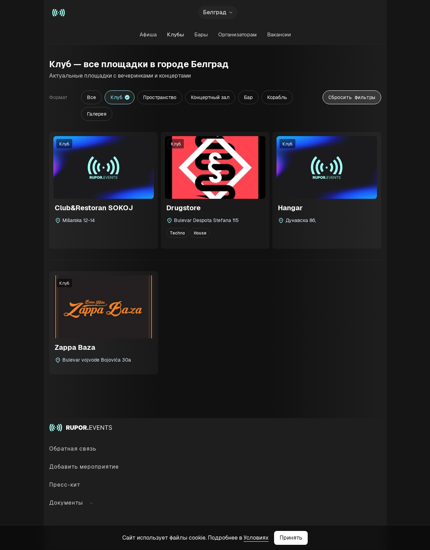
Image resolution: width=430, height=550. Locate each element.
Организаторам (237, 34)
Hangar (290, 207)
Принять (291, 537)
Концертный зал (210, 97)
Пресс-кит (64, 484)
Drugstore (183, 207)
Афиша (147, 34)
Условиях (256, 537)
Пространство (159, 97)
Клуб (116, 97)
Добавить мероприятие (84, 466)
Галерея (96, 114)
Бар (248, 97)
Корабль (277, 97)
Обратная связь (72, 448)
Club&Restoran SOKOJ (94, 207)
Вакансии (279, 34)
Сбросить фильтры (351, 97)
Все (91, 97)
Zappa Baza (75, 347)
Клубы (175, 34)
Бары (201, 34)
